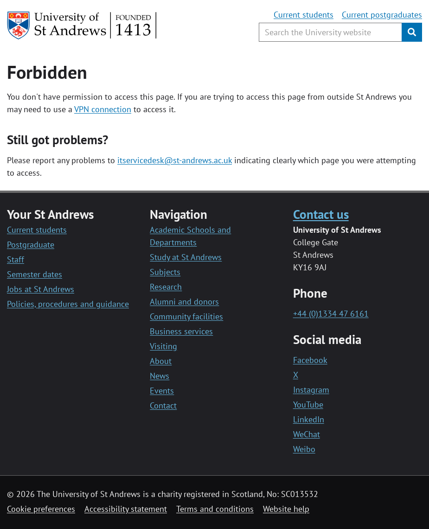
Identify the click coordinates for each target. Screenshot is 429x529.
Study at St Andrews (186, 257)
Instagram (311, 389)
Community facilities (186, 316)
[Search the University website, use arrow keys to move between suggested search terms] (330, 32)
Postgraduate (30, 244)
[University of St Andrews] (82, 25)
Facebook (310, 360)
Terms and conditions (215, 509)
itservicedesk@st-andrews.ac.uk (174, 160)
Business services (181, 331)
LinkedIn (308, 419)
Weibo (304, 449)
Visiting (163, 346)
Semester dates (34, 274)
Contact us (321, 214)
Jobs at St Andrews (40, 289)
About (161, 361)
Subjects (165, 272)
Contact (163, 405)
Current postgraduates (382, 14)
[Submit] (412, 32)
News (159, 375)
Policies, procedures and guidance (68, 304)
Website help (286, 509)
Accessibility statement (125, 509)
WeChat (306, 434)
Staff (15, 259)
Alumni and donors (184, 301)
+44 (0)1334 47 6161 (331, 313)
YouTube (308, 404)
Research (166, 286)
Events (162, 390)
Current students (303, 14)
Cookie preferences (41, 509)
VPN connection (102, 109)
